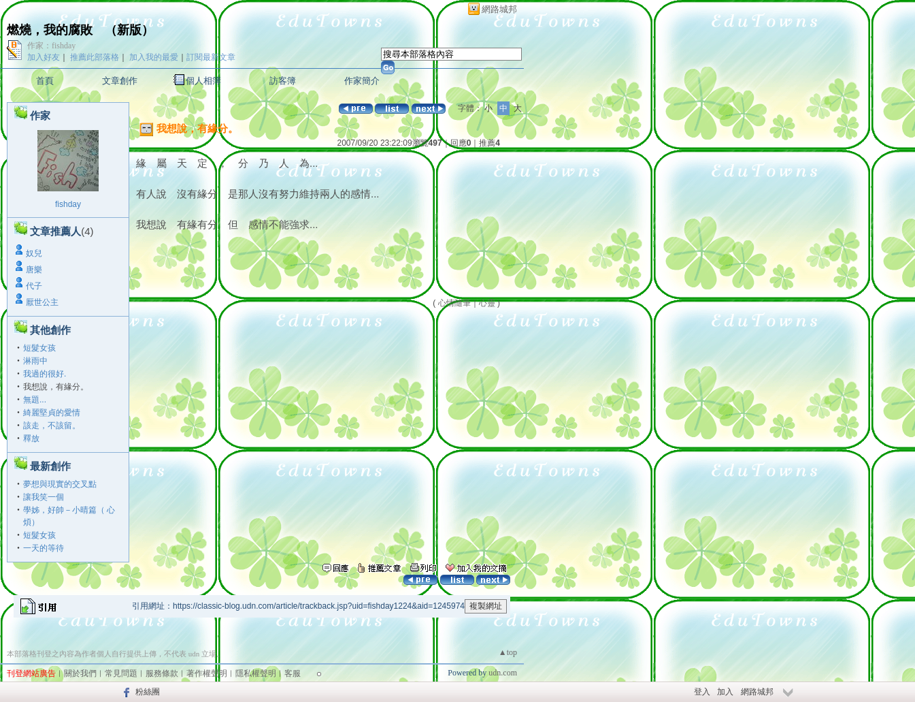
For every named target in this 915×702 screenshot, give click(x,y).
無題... (34, 399)
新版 (129, 30)
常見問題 (121, 673)
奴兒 (34, 253)
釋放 (31, 438)
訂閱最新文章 (210, 57)
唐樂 (34, 269)
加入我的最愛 (153, 57)
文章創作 (119, 81)
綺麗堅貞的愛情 (51, 412)
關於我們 (80, 673)
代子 (34, 286)
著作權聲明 (206, 673)
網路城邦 (499, 9)
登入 (702, 692)
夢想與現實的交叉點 (60, 484)
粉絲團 (147, 692)
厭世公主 (42, 302)
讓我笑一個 (43, 497)
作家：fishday (51, 45)
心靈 (487, 303)
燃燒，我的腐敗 (50, 30)
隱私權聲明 (255, 673)
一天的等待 (43, 548)
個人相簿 (203, 81)
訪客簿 (282, 81)
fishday (68, 204)
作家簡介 (362, 81)
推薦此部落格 (94, 57)
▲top (508, 652)
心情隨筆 (454, 303)
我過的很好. (44, 374)
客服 (292, 673)
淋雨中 (35, 361)
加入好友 (43, 57)
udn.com (502, 672)
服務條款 (162, 673)
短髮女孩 (39, 348)
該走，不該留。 (51, 425)
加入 (725, 692)
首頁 (45, 81)
